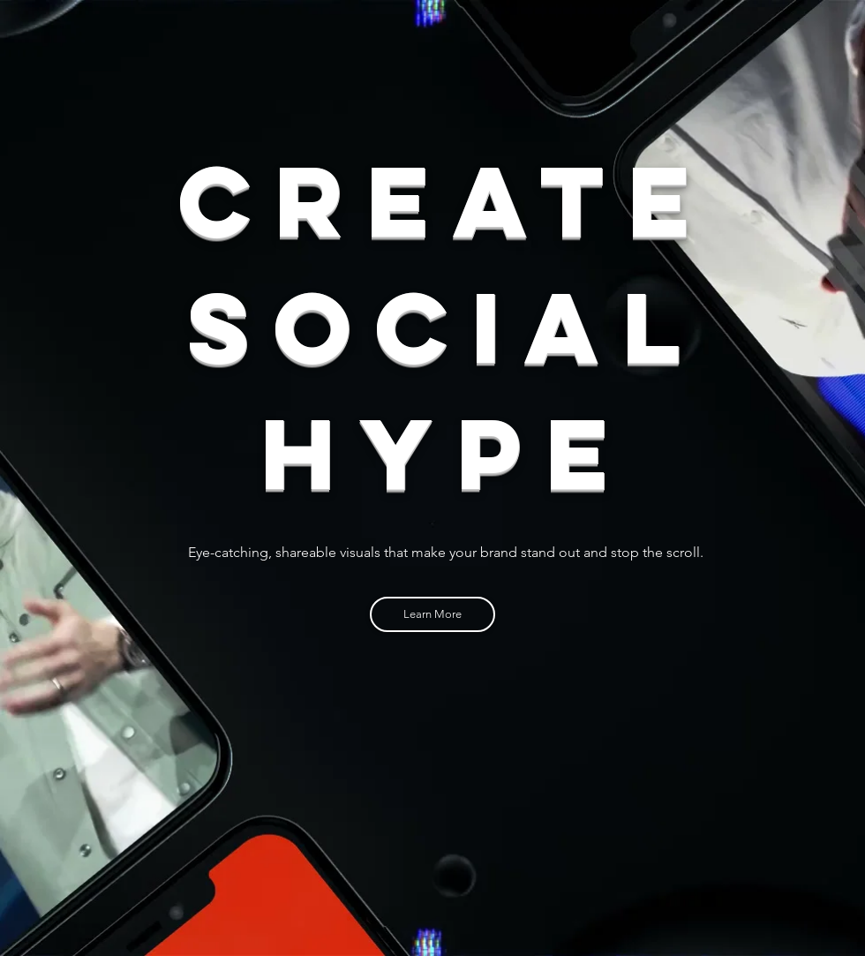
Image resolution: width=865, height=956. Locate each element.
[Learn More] (432, 614)
